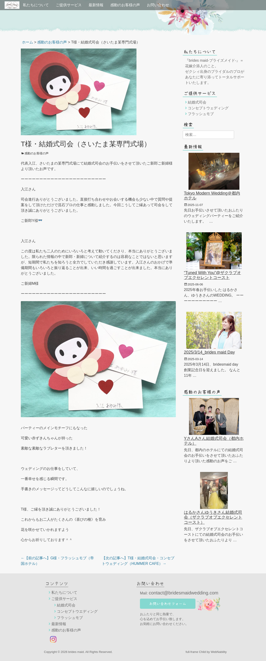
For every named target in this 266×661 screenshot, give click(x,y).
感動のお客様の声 (125, 5)
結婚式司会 (197, 102)
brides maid (76, 652)
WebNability (219, 652)
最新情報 (96, 5)
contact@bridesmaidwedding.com (183, 592)
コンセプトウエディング (77, 611)
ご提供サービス (69, 5)
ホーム (27, 42)
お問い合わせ (158, 5)
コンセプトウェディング (208, 108)
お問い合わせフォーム (167, 604)
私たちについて (36, 5)
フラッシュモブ (201, 114)
